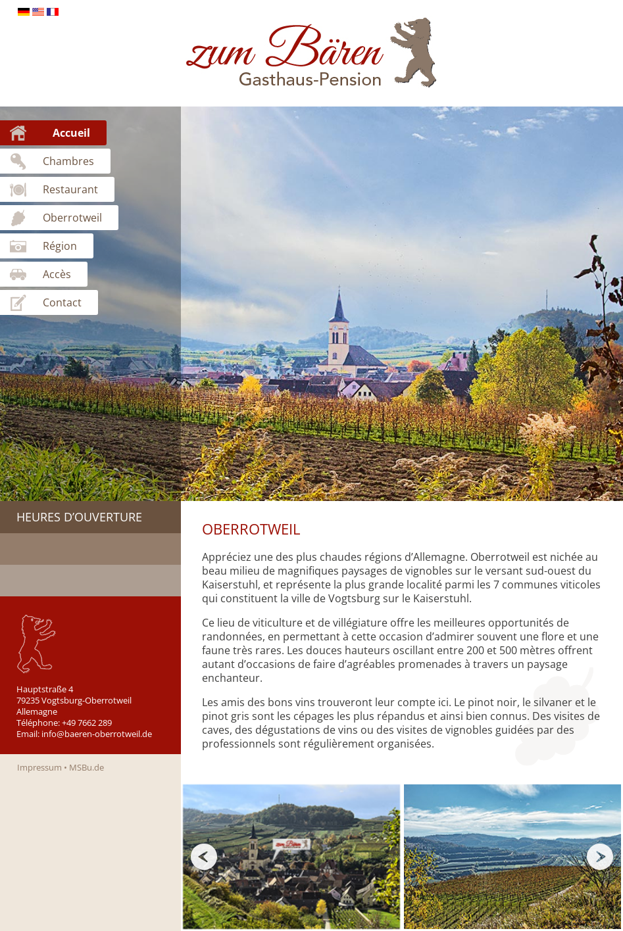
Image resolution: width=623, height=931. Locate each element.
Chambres (68, 161)
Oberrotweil (72, 217)
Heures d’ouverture (79, 517)
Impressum (39, 767)
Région (60, 246)
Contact (62, 302)
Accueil (71, 133)
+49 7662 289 (87, 722)
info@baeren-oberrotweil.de (96, 734)
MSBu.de (86, 767)
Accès (57, 274)
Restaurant (70, 189)
